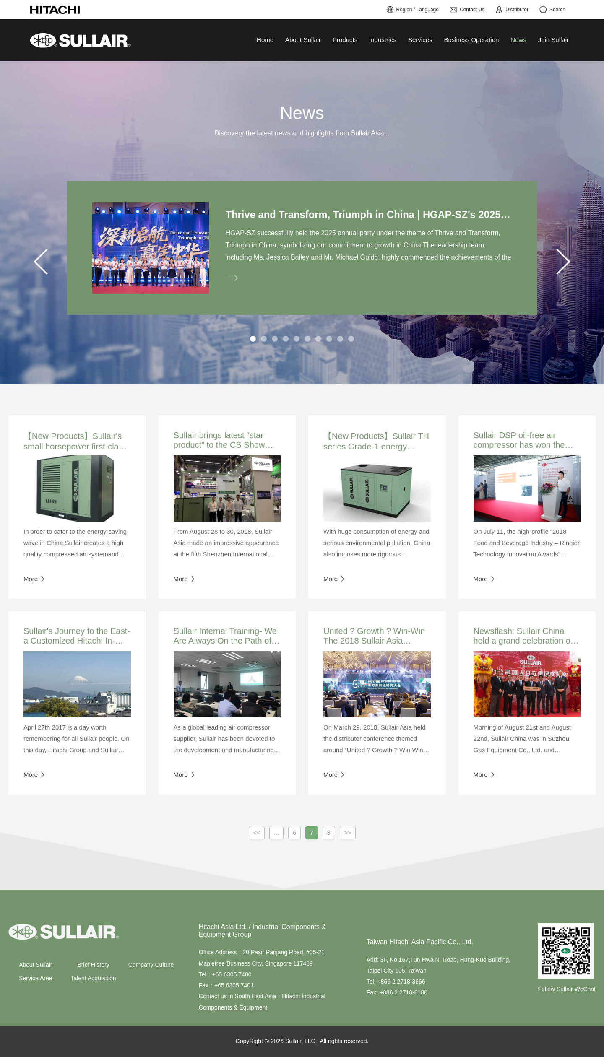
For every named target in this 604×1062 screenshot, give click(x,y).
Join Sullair (553, 39)
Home (265, 39)
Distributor (511, 9)
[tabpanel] (302, 251)
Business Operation (471, 39)
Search (552, 9)
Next (563, 264)
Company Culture (151, 969)
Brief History (93, 969)
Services (420, 39)
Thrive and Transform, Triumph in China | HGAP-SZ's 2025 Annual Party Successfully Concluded (369, 215)
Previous (41, 264)
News (518, 39)
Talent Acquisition (93, 983)
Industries (382, 39)
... (276, 837)
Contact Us (466, 9)
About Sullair (303, 39)
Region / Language (412, 9)
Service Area (35, 983)
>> (347, 837)
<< (256, 837)
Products (345, 39)
